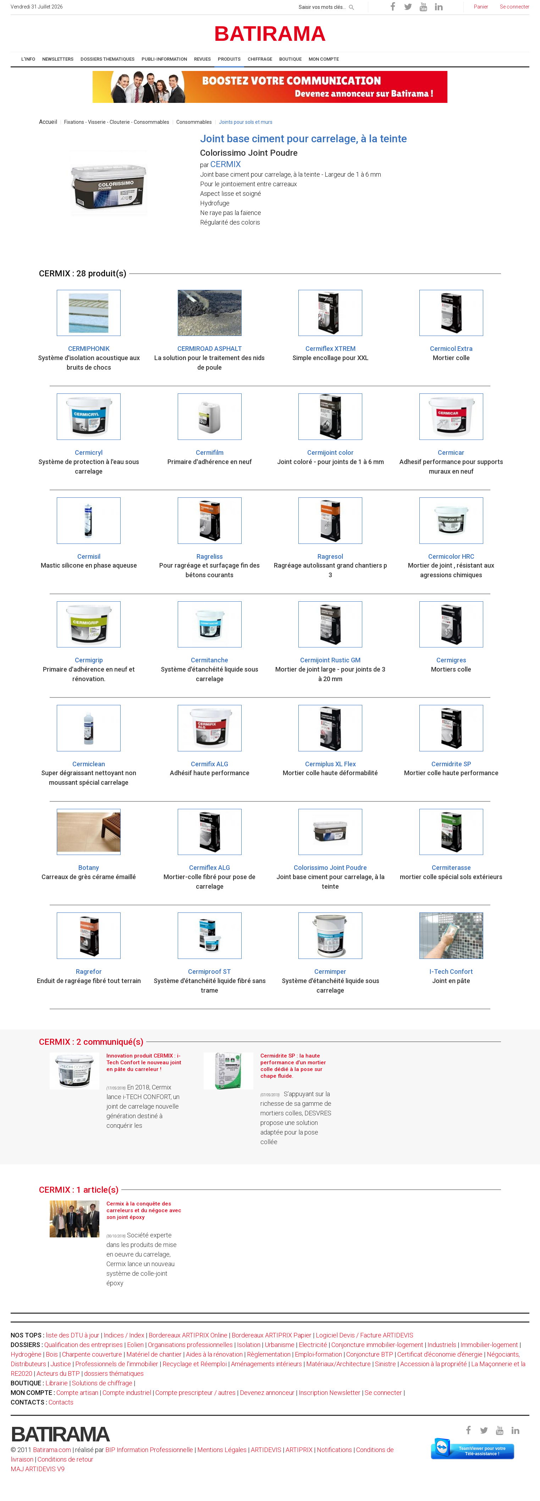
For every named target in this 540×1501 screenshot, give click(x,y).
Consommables (194, 122)
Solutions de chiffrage (102, 1383)
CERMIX (225, 164)
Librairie (56, 1383)
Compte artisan (77, 1392)
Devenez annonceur (267, 1392)
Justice (60, 1364)
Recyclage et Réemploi (194, 1364)
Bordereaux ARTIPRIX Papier (272, 1335)
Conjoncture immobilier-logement (377, 1344)
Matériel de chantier (154, 1354)
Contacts (61, 1402)
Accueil (48, 121)
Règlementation (269, 1354)
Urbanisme (279, 1344)
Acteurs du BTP (58, 1373)
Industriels (442, 1344)
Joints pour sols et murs (245, 122)
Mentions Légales (222, 1449)
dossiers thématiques (114, 1373)
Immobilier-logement (489, 1344)
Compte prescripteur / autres (195, 1392)
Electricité (313, 1344)
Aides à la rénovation (214, 1354)
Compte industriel (127, 1392)
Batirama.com (52, 1449)
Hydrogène (26, 1354)
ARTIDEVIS (266, 1449)
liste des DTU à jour (72, 1335)
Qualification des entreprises (83, 1344)
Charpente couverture (92, 1354)
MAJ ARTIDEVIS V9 (38, 1469)
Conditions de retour (65, 1459)
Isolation (248, 1344)
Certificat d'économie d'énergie (440, 1354)
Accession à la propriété (433, 1364)
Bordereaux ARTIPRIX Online (188, 1335)
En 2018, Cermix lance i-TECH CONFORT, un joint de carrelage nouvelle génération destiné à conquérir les (143, 1106)
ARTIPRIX (299, 1449)
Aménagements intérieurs (266, 1364)
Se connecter (383, 1392)
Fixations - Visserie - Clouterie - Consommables (116, 122)
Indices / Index (124, 1335)
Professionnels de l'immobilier (116, 1364)
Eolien (135, 1344)
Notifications (335, 1449)
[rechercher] (351, 6)
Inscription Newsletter (329, 1392)
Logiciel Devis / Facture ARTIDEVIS (364, 1335)
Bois (52, 1354)
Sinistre (385, 1364)
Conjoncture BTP (369, 1354)
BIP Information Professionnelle (149, 1449)
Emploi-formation (318, 1354)
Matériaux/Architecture (338, 1364)
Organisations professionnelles (190, 1344)
